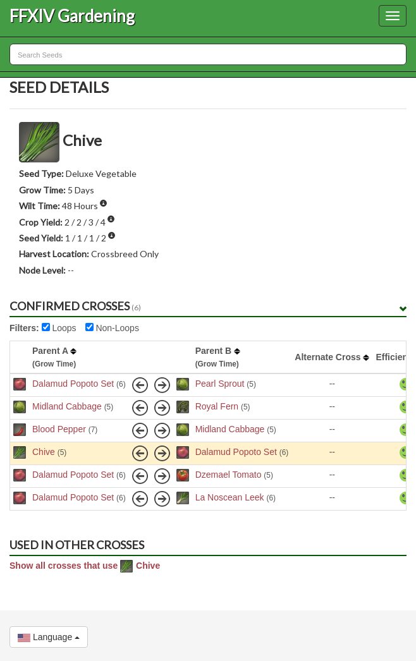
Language (49, 637)
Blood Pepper (59, 429)
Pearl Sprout (220, 384)
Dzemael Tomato (228, 475)
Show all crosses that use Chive (84, 566)
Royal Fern (216, 406)
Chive (43, 452)
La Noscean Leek (229, 497)
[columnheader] (19, 357)
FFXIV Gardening (72, 16)
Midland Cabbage (67, 406)
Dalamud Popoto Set (73, 384)
